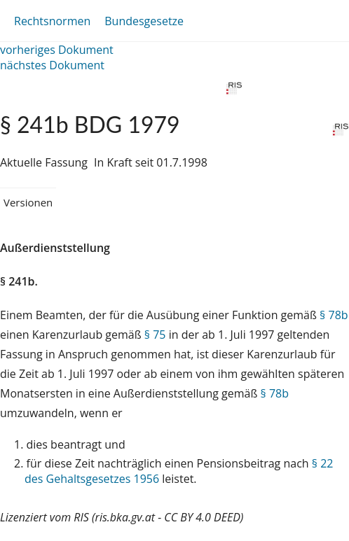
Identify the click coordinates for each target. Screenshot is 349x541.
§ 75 (155, 334)
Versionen (28, 202)
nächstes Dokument (52, 65)
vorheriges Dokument (57, 49)
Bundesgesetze (144, 21)
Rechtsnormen (52, 21)
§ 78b (334, 315)
